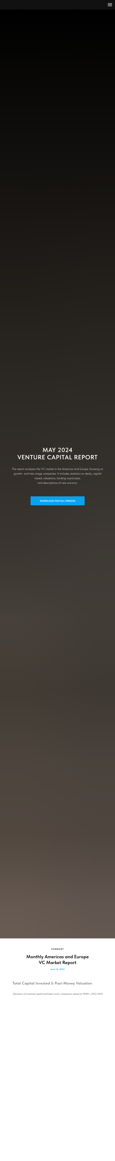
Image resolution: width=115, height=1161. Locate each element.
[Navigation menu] (110, 4)
